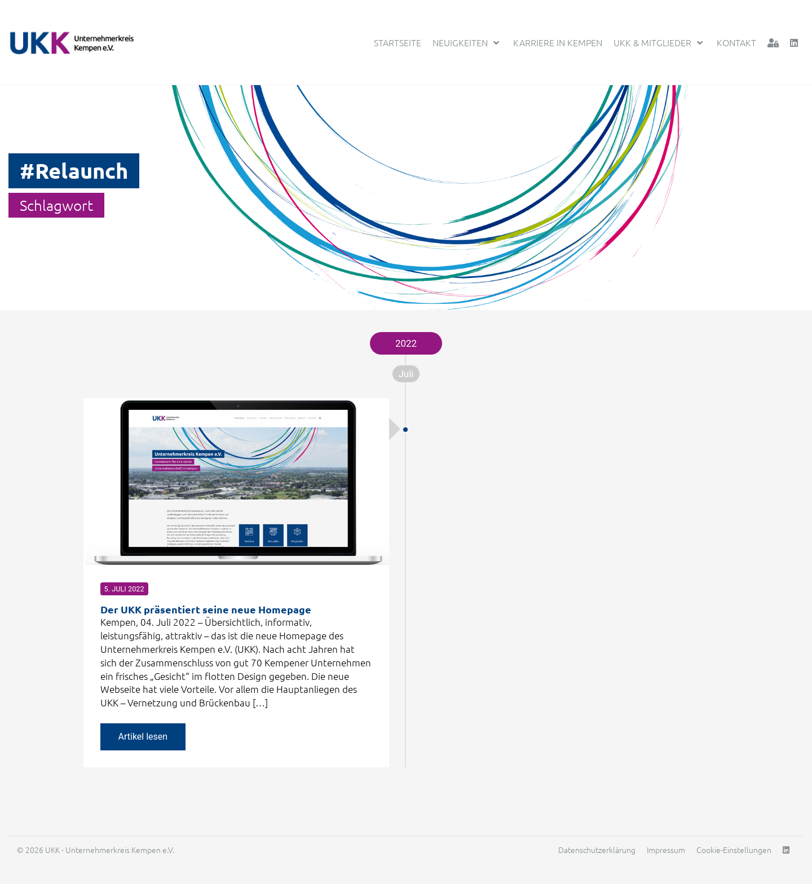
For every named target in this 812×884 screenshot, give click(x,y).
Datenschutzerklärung (597, 849)
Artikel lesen (143, 736)
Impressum (666, 849)
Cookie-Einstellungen (733, 849)
